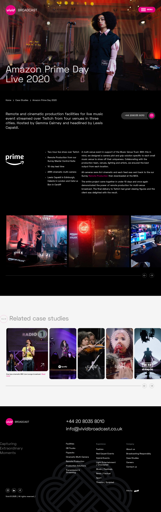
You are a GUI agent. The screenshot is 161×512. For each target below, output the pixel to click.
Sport (99, 478)
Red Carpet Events (105, 454)
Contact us (131, 467)
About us (130, 449)
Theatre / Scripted (105, 482)
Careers (130, 463)
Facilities (70, 444)
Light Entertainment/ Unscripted (106, 464)
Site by (129, 491)
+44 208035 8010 (134, 116)
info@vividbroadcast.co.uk (94, 429)
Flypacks (70, 453)
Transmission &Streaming (73, 471)
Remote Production (98, 176)
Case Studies (21, 100)
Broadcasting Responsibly (138, 454)
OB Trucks (70, 448)
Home (8, 100)
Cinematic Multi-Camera (77, 457)
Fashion (100, 449)
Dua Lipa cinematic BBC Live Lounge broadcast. (25, 375)
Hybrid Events (103, 458)
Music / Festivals (104, 469)
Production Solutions (76, 466)
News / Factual (103, 474)
